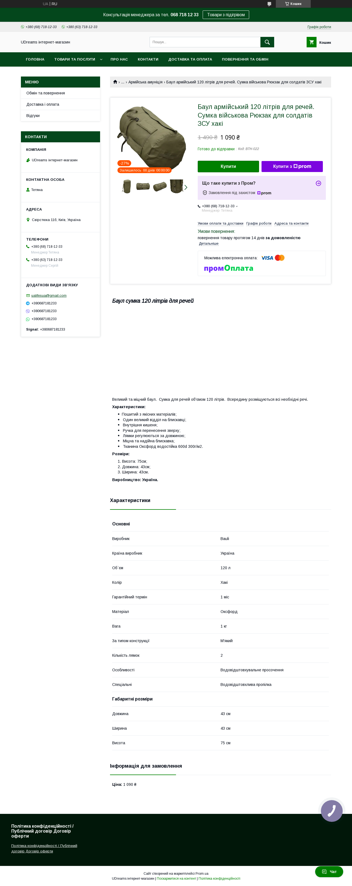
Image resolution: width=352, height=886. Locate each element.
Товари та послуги (74, 59)
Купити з (292, 166)
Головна (35, 59)
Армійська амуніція (145, 82)
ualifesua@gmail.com (49, 295)
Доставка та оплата (190, 59)
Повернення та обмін (245, 59)
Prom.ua (202, 874)
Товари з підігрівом (226, 14)
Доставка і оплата (42, 104)
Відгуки (33, 115)
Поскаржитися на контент (176, 878)
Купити (228, 166)
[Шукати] (267, 42)
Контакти (148, 59)
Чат (329, 871)
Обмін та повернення (45, 93)
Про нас (119, 59)
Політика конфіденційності (219, 878)
